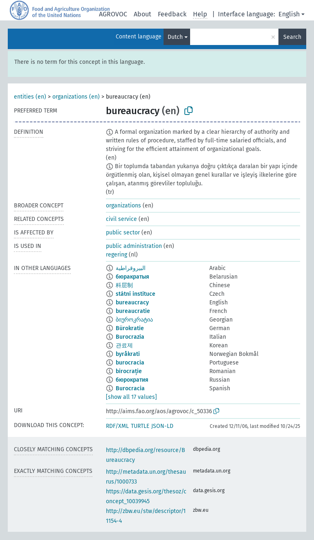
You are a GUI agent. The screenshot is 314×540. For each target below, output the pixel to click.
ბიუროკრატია (134, 319)
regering (116, 254)
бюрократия (132, 379)
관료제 (124, 345)
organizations (123, 205)
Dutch (175, 37)
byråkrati (128, 354)
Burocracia (130, 388)
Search (292, 37)
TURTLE (140, 426)
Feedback (172, 14)
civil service (121, 219)
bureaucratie (133, 311)
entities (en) (30, 96)
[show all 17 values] (131, 397)
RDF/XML (117, 426)
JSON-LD (162, 426)
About (142, 14)
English (289, 14)
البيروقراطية (131, 268)
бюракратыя (132, 276)
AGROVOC (113, 14)
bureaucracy (132, 302)
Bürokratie (130, 328)
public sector (123, 232)
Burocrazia (130, 336)
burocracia (130, 362)
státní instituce (135, 293)
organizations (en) (76, 96)
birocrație (129, 371)
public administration (134, 246)
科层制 (124, 285)
